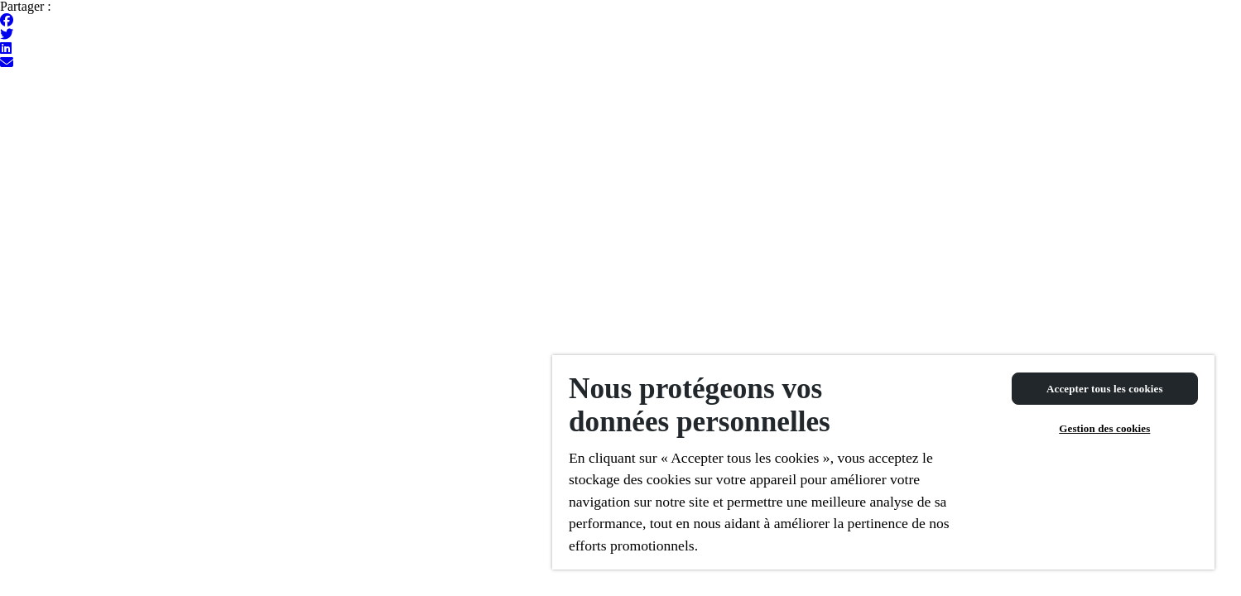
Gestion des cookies (1104, 428)
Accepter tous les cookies (1104, 388)
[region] (883, 462)
